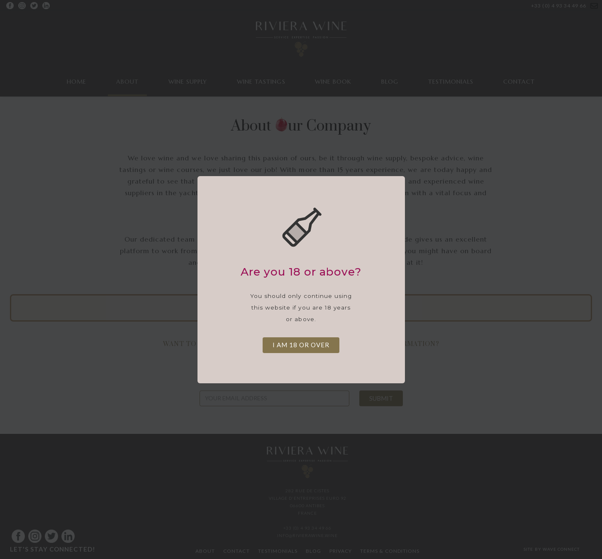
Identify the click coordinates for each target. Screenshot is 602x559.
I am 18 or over (301, 344)
